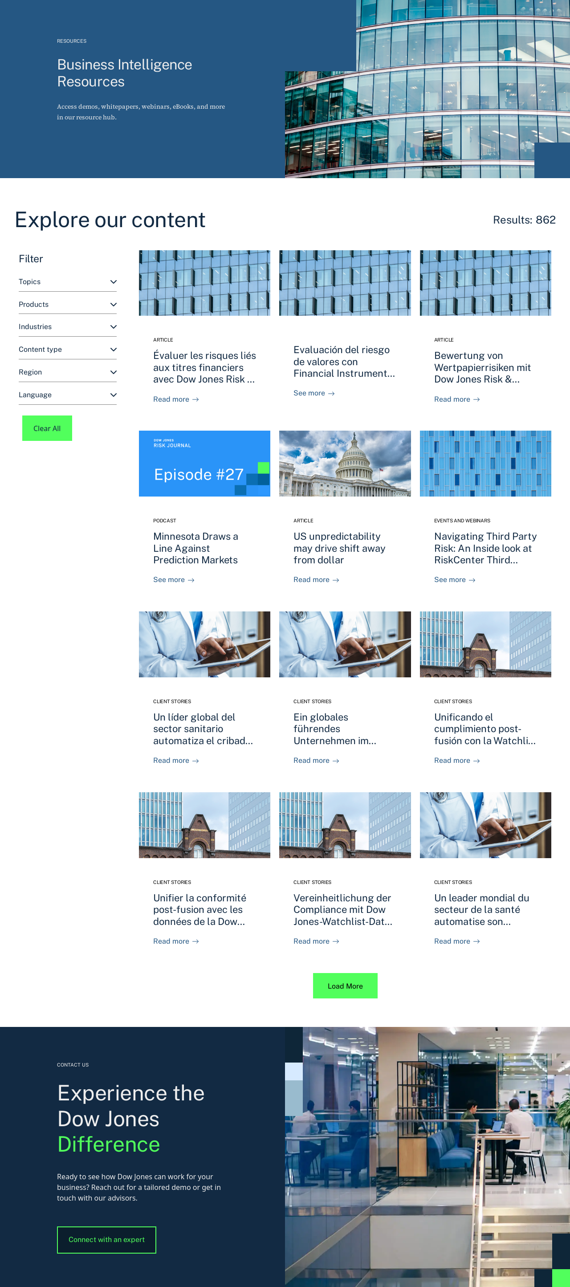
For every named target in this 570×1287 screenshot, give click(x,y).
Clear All (47, 428)
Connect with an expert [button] (107, 1239)
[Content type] (68, 349)
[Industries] (68, 327)
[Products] (68, 304)
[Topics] (68, 282)
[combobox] (68, 282)
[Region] (68, 372)
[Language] (68, 395)
